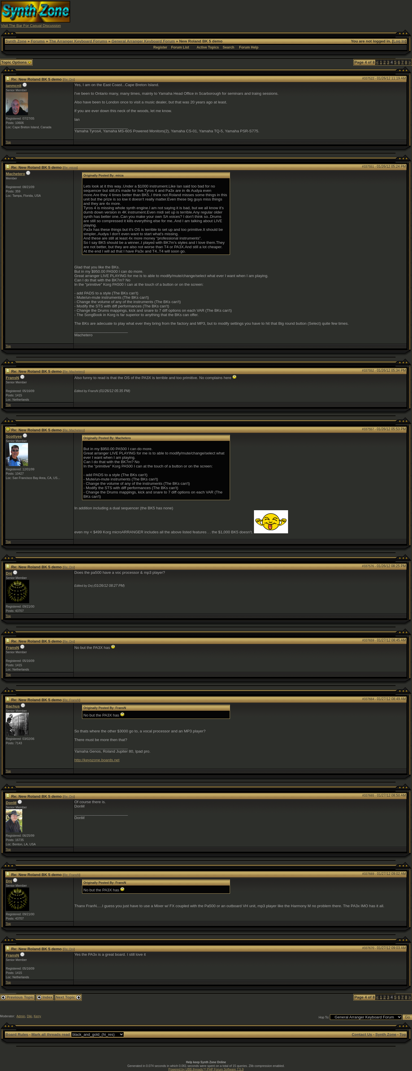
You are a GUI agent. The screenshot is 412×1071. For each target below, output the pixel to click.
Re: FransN (71, 700)
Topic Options (16, 62)
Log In (399, 41)
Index (45, 997)
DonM (11, 803)
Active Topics (207, 47)
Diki (29, 1016)
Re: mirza (70, 167)
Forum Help (249, 47)
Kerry (37, 1016)
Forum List (180, 47)
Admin (20, 1016)
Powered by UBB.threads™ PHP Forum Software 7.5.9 (206, 1069)
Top (8, 142)
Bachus (13, 706)
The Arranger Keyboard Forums (78, 41)
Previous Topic (17, 997)
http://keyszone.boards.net (96, 760)
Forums (38, 41)
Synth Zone (16, 41)
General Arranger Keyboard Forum (143, 41)
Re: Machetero (74, 371)
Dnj (9, 573)
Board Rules (16, 1034)
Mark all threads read (50, 1034)
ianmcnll (13, 85)
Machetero (15, 174)
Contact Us (362, 1034)
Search (228, 47)
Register (160, 47)
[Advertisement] (306, 14)
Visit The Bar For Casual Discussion (31, 25)
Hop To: (324, 1017)
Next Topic (68, 997)
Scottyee (14, 436)
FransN (12, 378)
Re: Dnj (69, 79)
